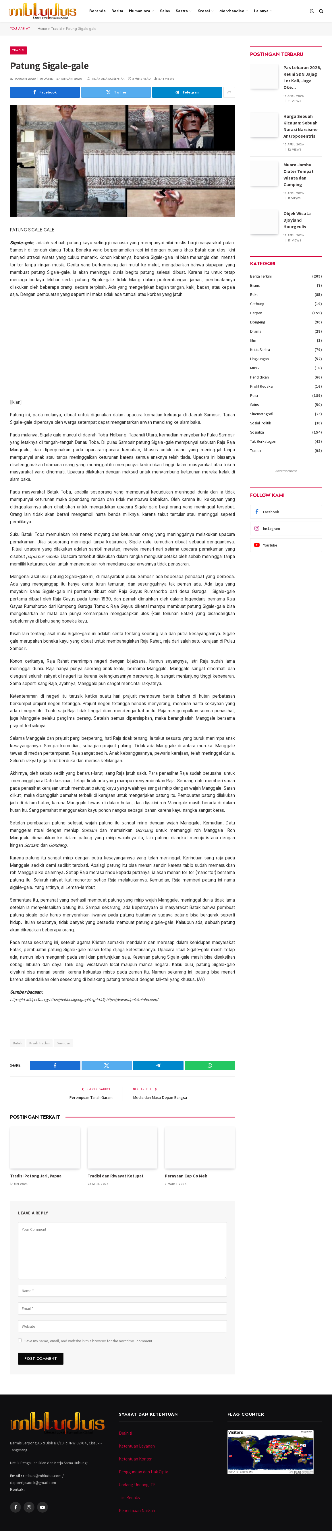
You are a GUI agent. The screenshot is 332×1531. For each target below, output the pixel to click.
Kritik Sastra (260, 349)
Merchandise (231, 11)
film (253, 340)
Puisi (254, 395)
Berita (117, 11)
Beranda (97, 11)
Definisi (125, 1433)
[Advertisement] (122, 348)
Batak (17, 1043)
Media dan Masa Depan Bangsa (160, 1097)
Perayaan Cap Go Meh (186, 1176)
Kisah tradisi (39, 1043)
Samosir (63, 1043)
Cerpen (256, 312)
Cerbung (257, 303)
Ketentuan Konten (136, 1458)
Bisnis (255, 285)
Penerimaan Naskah (137, 1510)
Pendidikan (259, 377)
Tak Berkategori (263, 441)
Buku (254, 294)
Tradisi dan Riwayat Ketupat (116, 1176)
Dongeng (257, 322)
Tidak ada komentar (106, 78)
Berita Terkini (261, 276)
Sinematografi (261, 413)
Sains (165, 11)
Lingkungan (259, 358)
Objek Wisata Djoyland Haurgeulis (297, 219)
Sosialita (257, 432)
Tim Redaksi (129, 1497)
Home (42, 28)
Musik (255, 367)
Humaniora (139, 11)
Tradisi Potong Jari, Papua (35, 1176)
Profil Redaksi (261, 386)
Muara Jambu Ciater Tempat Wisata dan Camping (298, 175)
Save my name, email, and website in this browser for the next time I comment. (88, 1340)
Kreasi (204, 11)
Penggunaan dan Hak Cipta (143, 1471)
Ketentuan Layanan (137, 1445)
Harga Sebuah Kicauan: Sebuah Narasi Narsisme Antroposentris (300, 126)
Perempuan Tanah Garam (90, 1097)
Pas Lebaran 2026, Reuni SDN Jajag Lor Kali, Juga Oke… (302, 77)
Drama (255, 331)
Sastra (182, 11)
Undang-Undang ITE (137, 1484)
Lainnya (261, 11)
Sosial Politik (260, 423)
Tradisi (57, 28)
